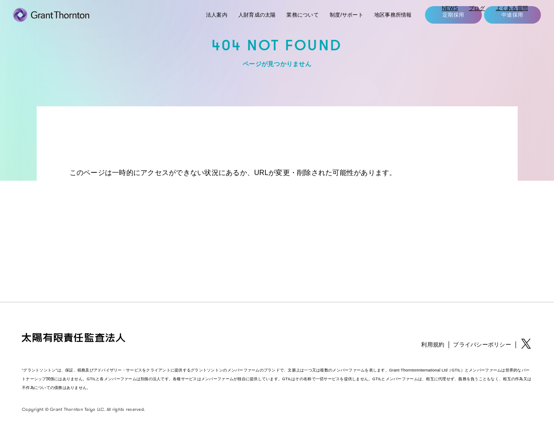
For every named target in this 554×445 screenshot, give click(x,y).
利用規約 (432, 344)
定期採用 (444, 26)
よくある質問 (511, 9)
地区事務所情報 (382, 26)
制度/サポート (333, 26)
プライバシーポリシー (482, 344)
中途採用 (503, 26)
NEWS (449, 9)
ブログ (476, 9)
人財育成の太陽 (238, 26)
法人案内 (195, 26)
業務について (286, 26)
